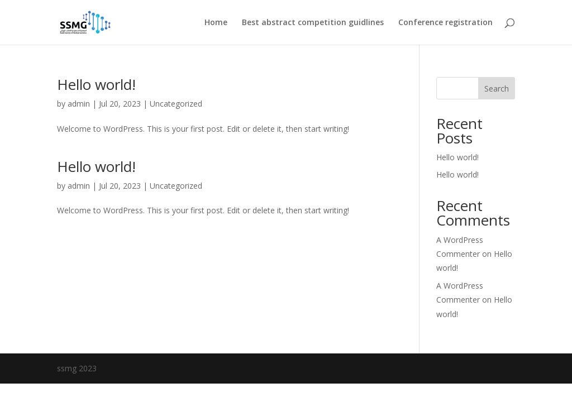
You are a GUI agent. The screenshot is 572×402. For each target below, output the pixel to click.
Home (215, 22)
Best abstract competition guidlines (313, 22)
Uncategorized (176, 185)
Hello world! (96, 84)
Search (496, 88)
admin (79, 103)
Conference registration (445, 22)
